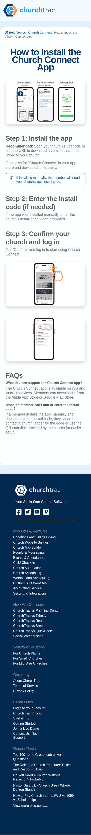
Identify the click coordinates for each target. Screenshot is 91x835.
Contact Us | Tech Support (26, 735)
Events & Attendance (28, 557)
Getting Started (24, 723)
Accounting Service (27, 588)
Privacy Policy (23, 691)
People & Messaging (28, 552)
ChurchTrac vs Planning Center (36, 610)
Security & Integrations (30, 593)
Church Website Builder (30, 542)
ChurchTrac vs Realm (29, 621)
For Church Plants (26, 653)
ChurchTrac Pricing (27, 713)
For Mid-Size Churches (30, 663)
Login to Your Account (29, 708)
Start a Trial (21, 718)
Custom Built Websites (30, 583)
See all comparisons (28, 636)
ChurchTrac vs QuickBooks (33, 631)
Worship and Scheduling (31, 578)
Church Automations (28, 568)
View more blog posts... (30, 805)
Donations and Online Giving (34, 537)
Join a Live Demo (26, 728)
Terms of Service (25, 686)
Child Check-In (24, 562)
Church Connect (40, 32)
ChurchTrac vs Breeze (29, 626)
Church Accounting (27, 573)
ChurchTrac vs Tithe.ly (29, 616)
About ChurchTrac (26, 680)
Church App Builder (27, 547)
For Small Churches (28, 658)
